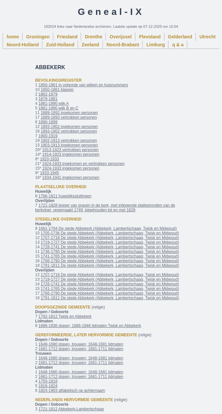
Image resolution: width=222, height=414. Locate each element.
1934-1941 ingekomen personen (71, 177)
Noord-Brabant (123, 44)
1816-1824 (47, 386)
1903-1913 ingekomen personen (69, 145)
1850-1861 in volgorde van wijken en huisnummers (83, 85)
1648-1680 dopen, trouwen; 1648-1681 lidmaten (80, 344)
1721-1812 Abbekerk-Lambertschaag (71, 409)
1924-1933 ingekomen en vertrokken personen (83, 163)
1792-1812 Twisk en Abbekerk (65, 316)
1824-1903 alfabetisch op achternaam (71, 390)
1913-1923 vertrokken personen (70, 149)
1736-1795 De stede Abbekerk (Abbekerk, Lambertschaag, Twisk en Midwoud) (110, 251)
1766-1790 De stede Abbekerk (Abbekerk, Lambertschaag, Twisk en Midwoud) (110, 261)
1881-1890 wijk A (53, 103)
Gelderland (180, 36)
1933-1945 (49, 173)
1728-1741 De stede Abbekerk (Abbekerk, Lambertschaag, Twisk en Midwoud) (110, 247)
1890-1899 (47, 122)
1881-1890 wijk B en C (58, 108)
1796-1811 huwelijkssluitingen (64, 196)
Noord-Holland (23, 44)
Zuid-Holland (60, 44)
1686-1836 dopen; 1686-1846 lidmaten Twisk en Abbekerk (89, 325)
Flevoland (149, 36)
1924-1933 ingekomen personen (71, 168)
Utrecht (208, 36)
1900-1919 (47, 136)
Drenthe (93, 36)
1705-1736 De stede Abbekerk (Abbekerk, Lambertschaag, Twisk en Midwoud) (110, 233)
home (13, 36)
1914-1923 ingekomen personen (71, 154)
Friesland (67, 36)
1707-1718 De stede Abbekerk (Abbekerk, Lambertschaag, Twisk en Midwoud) (110, 237)
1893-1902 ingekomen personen (69, 126)
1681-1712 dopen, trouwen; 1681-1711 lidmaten (80, 349)
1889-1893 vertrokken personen (69, 117)
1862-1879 (47, 94)
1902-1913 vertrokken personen (69, 140)
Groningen (38, 36)
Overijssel (121, 36)
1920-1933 (49, 159)
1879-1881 (47, 99)
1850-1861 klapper (57, 89)
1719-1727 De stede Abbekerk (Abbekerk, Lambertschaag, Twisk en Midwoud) (110, 242)
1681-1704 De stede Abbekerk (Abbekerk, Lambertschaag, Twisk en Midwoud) (107, 228)
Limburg (155, 44)
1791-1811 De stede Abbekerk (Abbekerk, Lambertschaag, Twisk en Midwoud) (110, 265)
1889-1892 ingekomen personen (69, 112)
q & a (177, 44)
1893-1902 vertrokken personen (69, 131)
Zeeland (90, 44)
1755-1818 (47, 381)
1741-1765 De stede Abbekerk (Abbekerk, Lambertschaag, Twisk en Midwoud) (110, 256)
